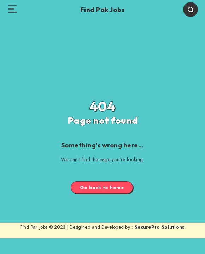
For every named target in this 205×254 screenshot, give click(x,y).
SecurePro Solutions (160, 227)
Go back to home (102, 187)
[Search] (190, 9)
